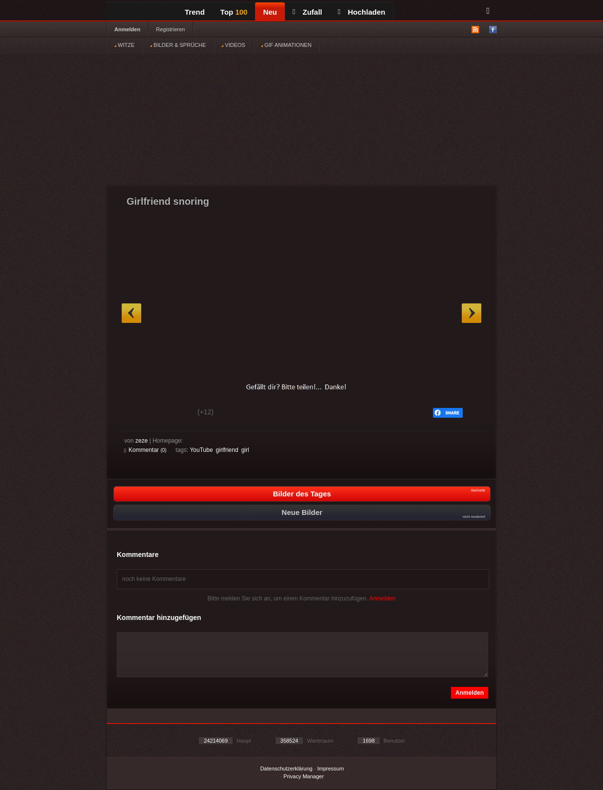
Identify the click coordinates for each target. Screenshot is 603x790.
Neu (270, 12)
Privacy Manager (303, 776)
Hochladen (361, 12)
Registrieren (170, 29)
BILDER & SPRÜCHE (178, 45)
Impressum (330, 768)
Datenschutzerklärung (286, 768)
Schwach (171, 413)
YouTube (201, 450)
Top (234, 12)
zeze (141, 440)
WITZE (124, 45)
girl (245, 450)
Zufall (307, 12)
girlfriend (227, 450)
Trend (195, 12)
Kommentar (145, 450)
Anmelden (127, 29)
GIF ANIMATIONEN (286, 45)
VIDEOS (233, 45)
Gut (135, 413)
